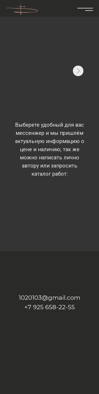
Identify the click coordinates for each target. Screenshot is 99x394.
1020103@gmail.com (49, 297)
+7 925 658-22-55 (49, 307)
